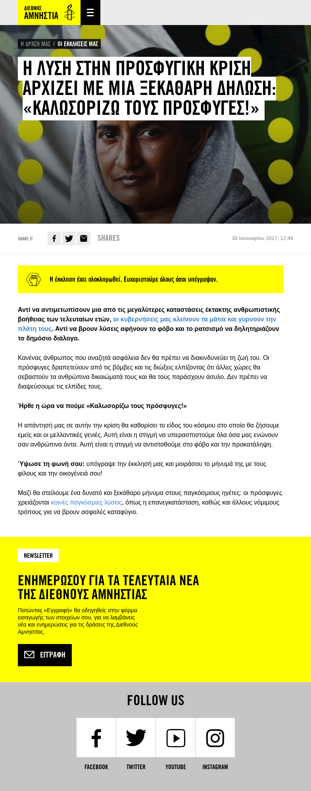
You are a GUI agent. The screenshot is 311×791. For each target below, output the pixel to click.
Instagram (215, 767)
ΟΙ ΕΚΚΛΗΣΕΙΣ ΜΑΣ (78, 44)
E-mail (83, 238)
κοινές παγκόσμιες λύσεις (86, 502)
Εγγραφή (44, 655)
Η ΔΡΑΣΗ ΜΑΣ (35, 44)
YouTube (175, 767)
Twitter (69, 238)
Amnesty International (49, 12)
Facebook (54, 238)
